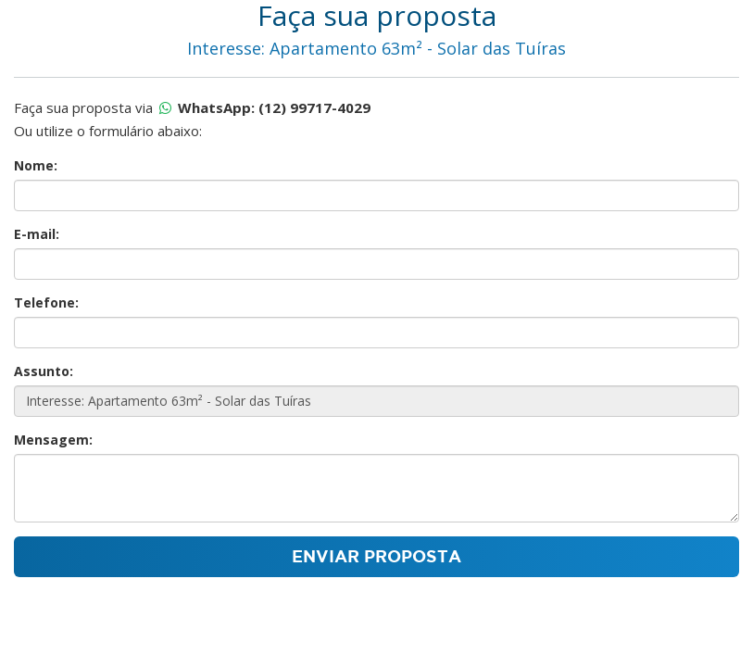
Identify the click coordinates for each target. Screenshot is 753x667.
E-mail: (36, 234)
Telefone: (46, 302)
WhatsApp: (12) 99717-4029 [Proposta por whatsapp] (274, 107)
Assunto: (43, 371)
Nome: (35, 165)
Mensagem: (53, 439)
